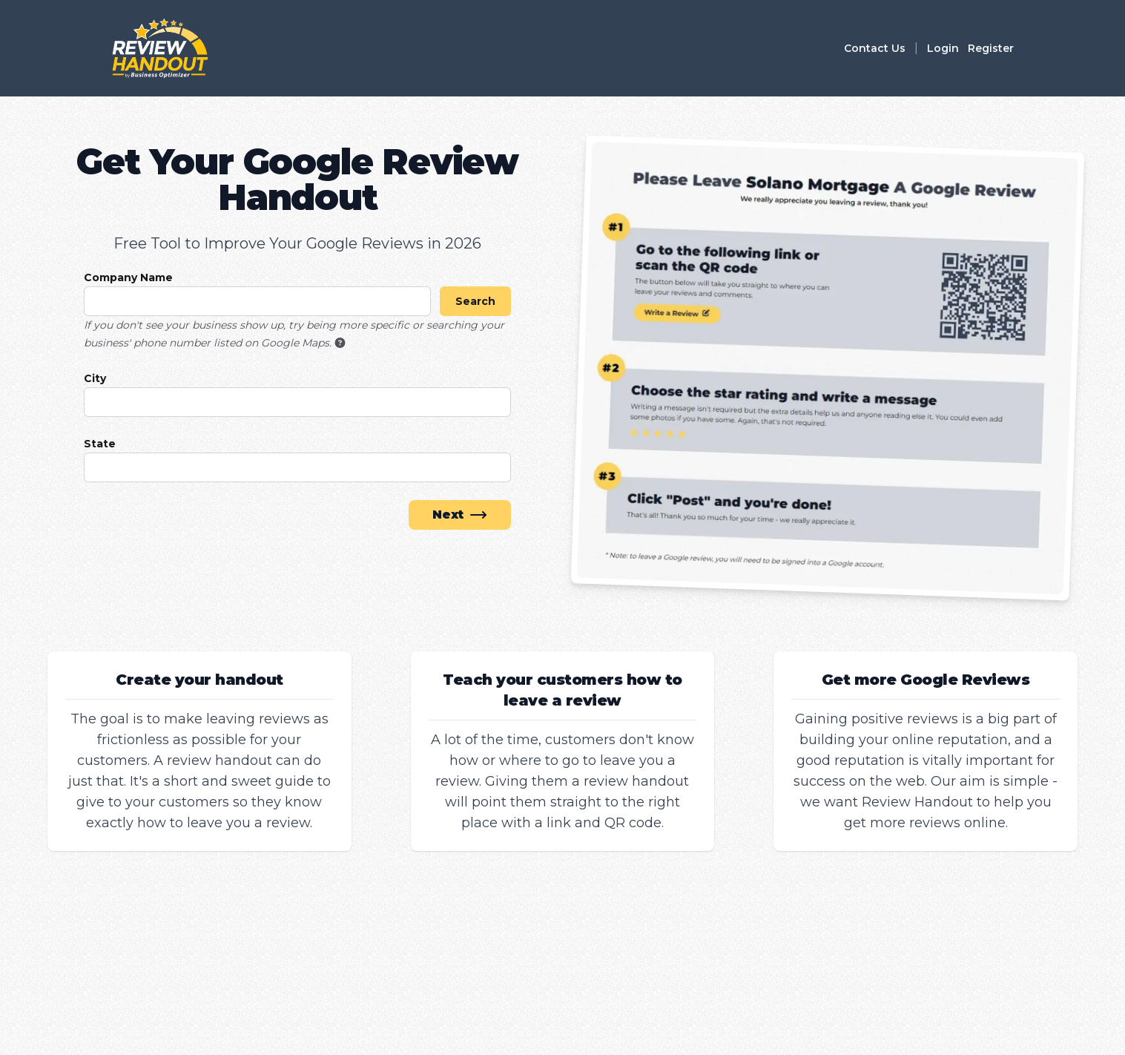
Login (943, 48)
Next (459, 515)
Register (991, 48)
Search (475, 301)
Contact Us (874, 48)
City (95, 378)
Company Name (128, 277)
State (100, 443)
